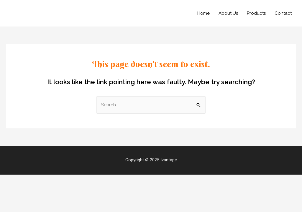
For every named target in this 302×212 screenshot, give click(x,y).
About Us (228, 13)
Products (256, 13)
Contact (283, 13)
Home (203, 13)
